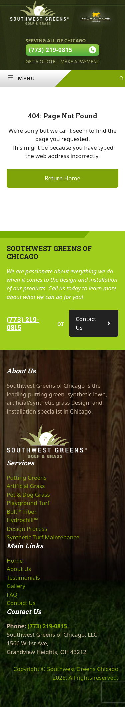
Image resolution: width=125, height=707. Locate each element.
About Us (19, 569)
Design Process (27, 529)
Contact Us (21, 603)
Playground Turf (28, 503)
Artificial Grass (26, 486)
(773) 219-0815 (23, 323)
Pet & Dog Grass (28, 494)
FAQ (12, 594)
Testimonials (23, 577)
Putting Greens (27, 477)
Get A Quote (40, 61)
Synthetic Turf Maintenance (43, 537)
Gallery (16, 586)
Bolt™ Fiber (22, 511)
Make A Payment (79, 61)
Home (15, 560)
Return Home (62, 178)
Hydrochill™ (22, 520)
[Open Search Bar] (121, 78)
